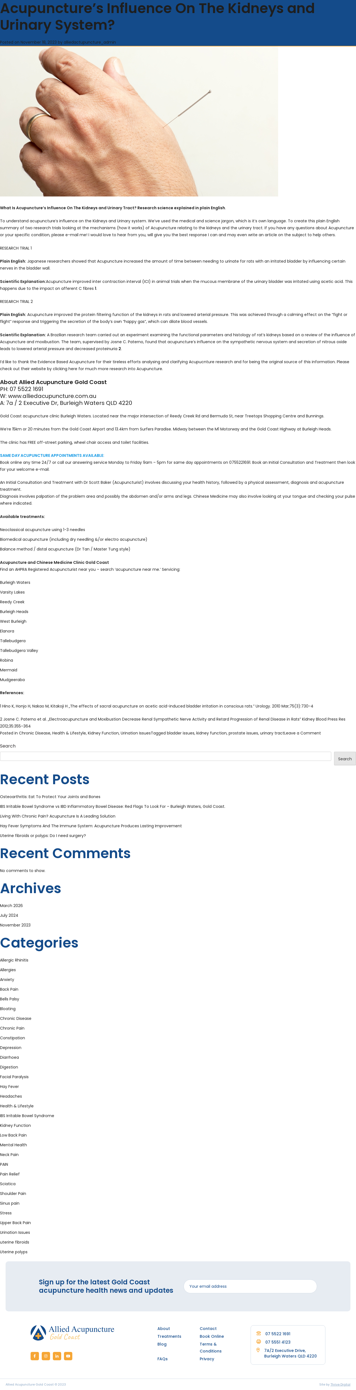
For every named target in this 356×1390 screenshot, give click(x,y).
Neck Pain (9, 1154)
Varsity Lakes (12, 592)
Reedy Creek (12, 602)
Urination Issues (136, 733)
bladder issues (180, 733)
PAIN (4, 1164)
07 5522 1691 (273, 1334)
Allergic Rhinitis (14, 960)
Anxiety (7, 979)
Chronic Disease (34, 733)
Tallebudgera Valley (19, 650)
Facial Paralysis (14, 1077)
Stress (6, 1213)
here (72, 369)
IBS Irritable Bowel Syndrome (27, 1116)
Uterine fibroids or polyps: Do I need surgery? (43, 835)
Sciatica (8, 1184)
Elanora (7, 631)
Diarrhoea (9, 1057)
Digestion (9, 1067)
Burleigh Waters (15, 582)
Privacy (207, 1359)
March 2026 (11, 905)
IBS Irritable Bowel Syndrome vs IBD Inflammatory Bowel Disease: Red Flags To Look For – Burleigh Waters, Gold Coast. (112, 806)
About (163, 1328)
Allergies (8, 970)
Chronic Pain (12, 1028)
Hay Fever (9, 1086)
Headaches (11, 1096)
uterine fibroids (14, 1242)
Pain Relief (10, 1174)
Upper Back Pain (15, 1222)
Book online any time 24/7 (25, 462)
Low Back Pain (13, 1135)
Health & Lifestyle (69, 733)
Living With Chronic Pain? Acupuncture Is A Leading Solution (57, 816)
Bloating (8, 1009)
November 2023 (15, 925)
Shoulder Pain (13, 1193)
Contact (208, 1328)
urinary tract (272, 733)
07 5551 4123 (273, 1342)
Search (8, 746)
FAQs (162, 1359)
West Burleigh (13, 621)
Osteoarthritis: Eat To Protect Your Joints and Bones (50, 796)
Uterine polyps (14, 1252)
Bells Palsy (9, 999)
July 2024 (9, 915)
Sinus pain (9, 1203)
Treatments (169, 1336)
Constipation (12, 1038)
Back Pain (9, 989)
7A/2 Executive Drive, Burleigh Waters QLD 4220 (290, 1353)
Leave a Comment (302, 733)
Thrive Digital (340, 1384)
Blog (162, 1344)
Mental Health (13, 1145)
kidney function (211, 733)
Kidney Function (103, 733)
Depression (10, 1047)
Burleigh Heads (14, 611)
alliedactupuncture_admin (90, 42)
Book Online (212, 1336)
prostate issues (243, 733)
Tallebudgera (13, 641)
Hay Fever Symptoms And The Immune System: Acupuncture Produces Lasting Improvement (91, 826)
